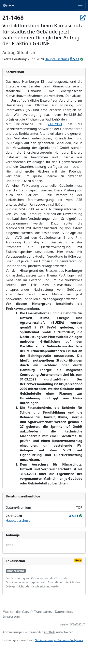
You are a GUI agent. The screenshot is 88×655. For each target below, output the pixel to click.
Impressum (11, 616)
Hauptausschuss (57, 59)
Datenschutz (64, 612)
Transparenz (43, 612)
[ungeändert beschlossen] (81, 59)
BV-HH (8, 5)
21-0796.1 (55, 124)
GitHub (49, 632)
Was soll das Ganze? (18, 612)
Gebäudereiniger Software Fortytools (59, 640)
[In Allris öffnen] (83, 17)
